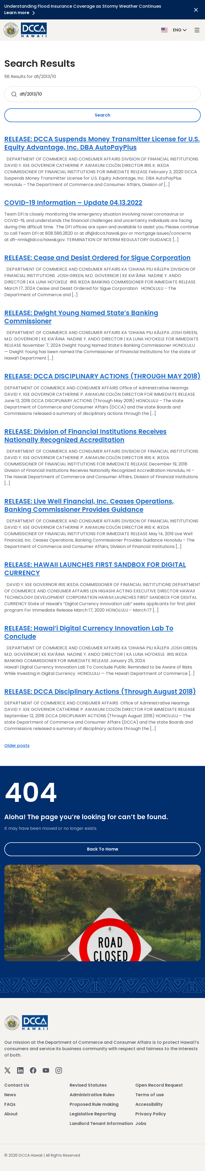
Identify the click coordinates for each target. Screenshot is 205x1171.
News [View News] (10, 1095)
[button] (174, 30)
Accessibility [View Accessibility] (149, 1104)
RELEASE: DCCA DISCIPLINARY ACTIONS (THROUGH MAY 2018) (102, 376)
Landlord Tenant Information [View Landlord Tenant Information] (101, 1123)
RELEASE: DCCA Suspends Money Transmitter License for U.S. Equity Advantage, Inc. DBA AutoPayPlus (102, 143)
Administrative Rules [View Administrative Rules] (92, 1095)
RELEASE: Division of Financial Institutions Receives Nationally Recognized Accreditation (85, 435)
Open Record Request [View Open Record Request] (159, 1085)
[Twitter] (7, 1070)
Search (102, 115)
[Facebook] (33, 1070)
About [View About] (11, 1114)
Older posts (17, 746)
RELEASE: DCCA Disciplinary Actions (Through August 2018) (100, 691)
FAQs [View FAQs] (9, 1104)
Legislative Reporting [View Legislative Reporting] (93, 1114)
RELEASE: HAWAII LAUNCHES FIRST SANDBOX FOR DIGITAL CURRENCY (95, 568)
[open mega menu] (197, 30)
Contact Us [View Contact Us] (16, 1085)
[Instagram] (59, 1070)
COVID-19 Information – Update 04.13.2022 (73, 202)
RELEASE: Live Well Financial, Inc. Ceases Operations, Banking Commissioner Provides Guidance (89, 505)
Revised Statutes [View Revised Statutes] (88, 1085)
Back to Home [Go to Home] (102, 849)
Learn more (20, 13)
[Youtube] (46, 1070)
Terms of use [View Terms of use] (149, 1095)
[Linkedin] (20, 1070)
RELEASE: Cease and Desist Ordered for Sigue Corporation (97, 257)
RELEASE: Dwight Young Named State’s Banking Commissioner (81, 316)
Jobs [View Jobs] (140, 1123)
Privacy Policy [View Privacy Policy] (150, 1114)
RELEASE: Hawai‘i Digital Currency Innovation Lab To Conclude (88, 632)
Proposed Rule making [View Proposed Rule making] (94, 1104)
